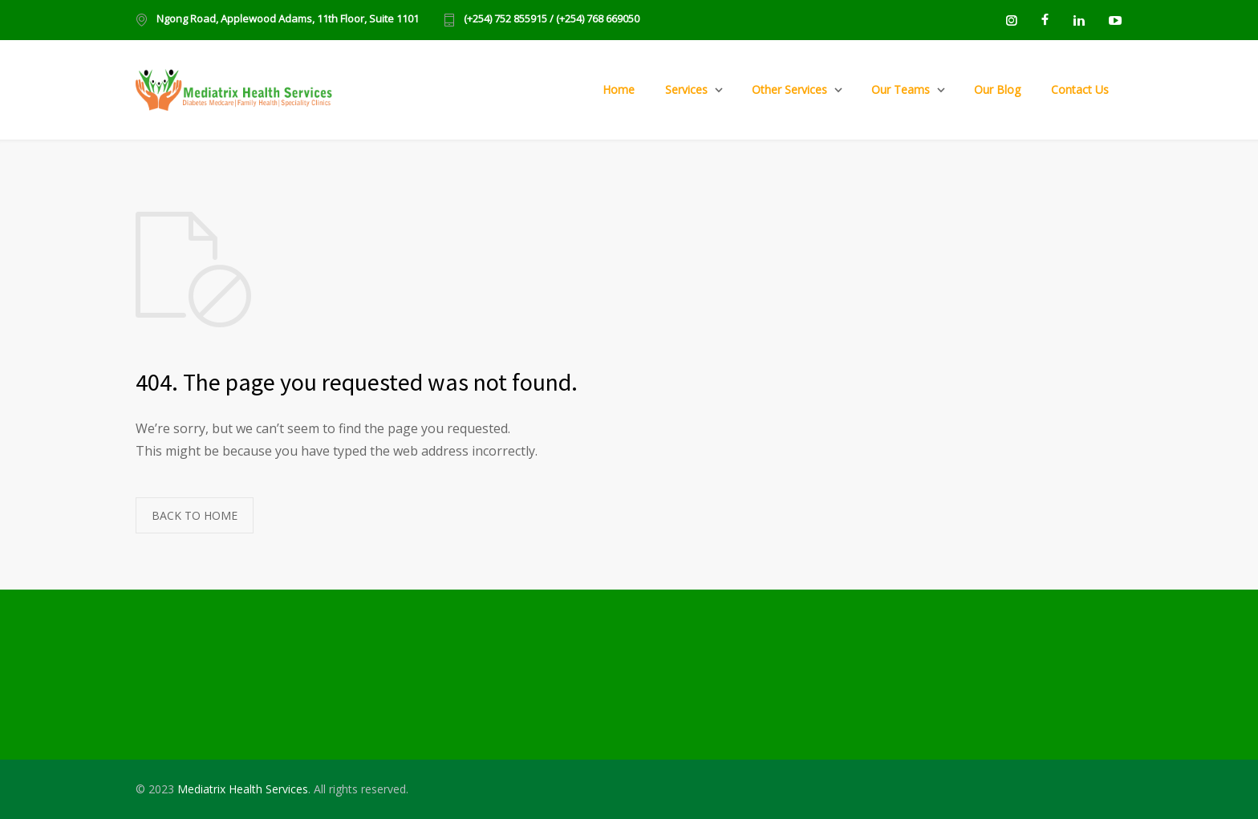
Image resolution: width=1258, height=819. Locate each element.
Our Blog (997, 89)
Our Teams (900, 89)
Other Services (789, 89)
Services (686, 89)
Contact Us (1080, 89)
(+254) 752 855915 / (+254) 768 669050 (551, 20)
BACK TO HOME (194, 515)
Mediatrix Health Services (242, 789)
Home (619, 89)
